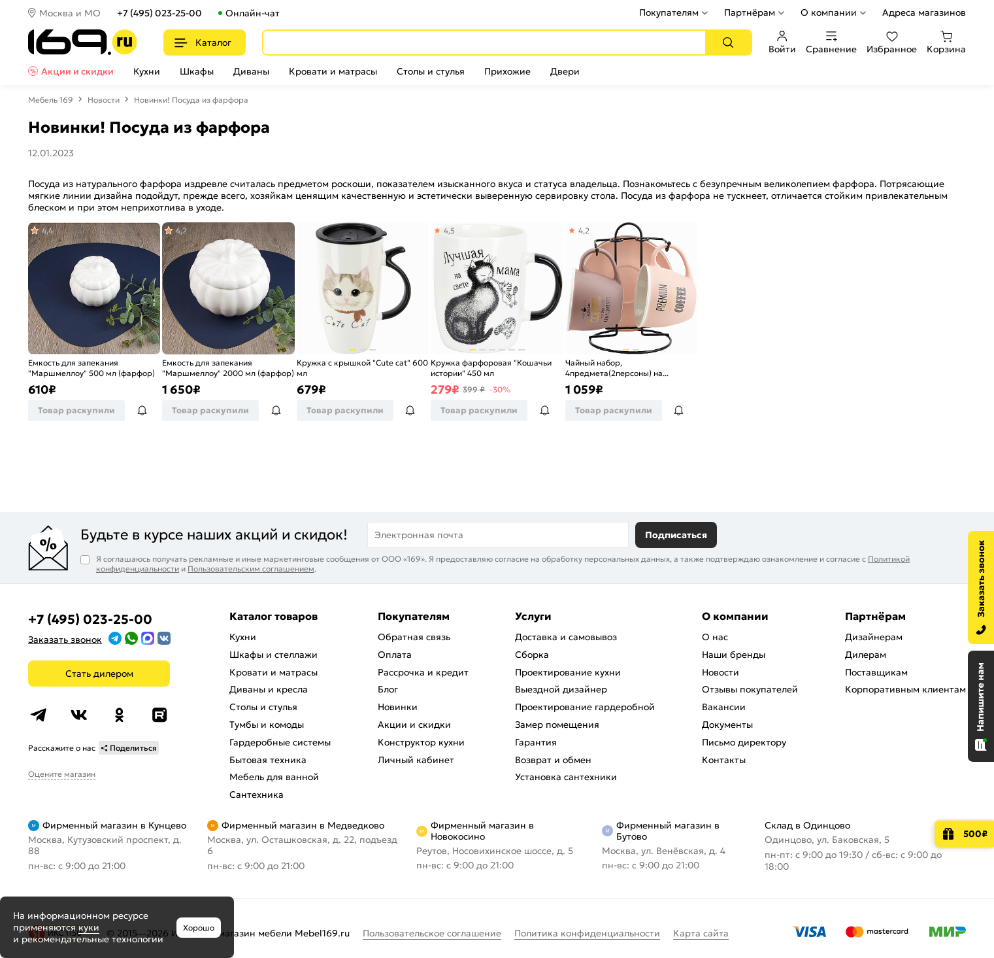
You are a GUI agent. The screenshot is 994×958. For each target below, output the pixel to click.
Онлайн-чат (252, 13)
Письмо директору (744, 742)
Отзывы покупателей (750, 689)
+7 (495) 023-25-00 (159, 13)
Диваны (251, 71)
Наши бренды (733, 654)
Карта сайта (701, 933)
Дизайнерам (874, 637)
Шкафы (197, 71)
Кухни (146, 71)
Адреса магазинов (924, 12)
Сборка (532, 654)
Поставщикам (876, 672)
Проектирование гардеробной (585, 707)
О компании (829, 12)
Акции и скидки (77, 71)
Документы (727, 724)
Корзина (946, 42)
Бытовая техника (267, 760)
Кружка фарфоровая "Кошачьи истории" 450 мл (491, 368)
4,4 (46, 230)
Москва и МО (70, 13)
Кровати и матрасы (333, 71)
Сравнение (831, 42)
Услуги (533, 616)
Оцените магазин (61, 774)
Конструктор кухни (421, 742)
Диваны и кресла (268, 689)
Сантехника (256, 794)
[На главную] (82, 42)
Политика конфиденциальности (587, 933)
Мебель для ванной (274, 777)
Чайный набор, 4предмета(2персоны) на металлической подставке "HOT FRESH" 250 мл (627, 368)
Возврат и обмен (553, 760)
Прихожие (507, 71)
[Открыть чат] (981, 706)
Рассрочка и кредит (423, 672)
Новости (104, 100)
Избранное (892, 42)
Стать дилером (99, 673)
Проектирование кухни (568, 672)
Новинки (398, 707)
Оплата (395, 654)
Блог (388, 689)
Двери (565, 71)
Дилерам (865, 654)
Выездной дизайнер (561, 689)
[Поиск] (728, 42)
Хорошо (198, 927)
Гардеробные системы (280, 742)
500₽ (975, 834)
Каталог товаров (273, 616)
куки (88, 927)
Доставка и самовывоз (566, 637)
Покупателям (669, 12)
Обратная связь (414, 637)
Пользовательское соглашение (432, 933)
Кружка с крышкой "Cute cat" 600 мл (362, 368)
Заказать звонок (65, 639)
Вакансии (724, 707)
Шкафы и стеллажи (273, 654)
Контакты (724, 760)
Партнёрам (749, 12)
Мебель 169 (50, 100)
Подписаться (676, 535)
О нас (715, 637)
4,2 (180, 230)
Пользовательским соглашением (251, 568)
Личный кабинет (416, 760)
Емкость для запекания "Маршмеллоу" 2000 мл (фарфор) (228, 368)
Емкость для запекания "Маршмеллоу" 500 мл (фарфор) (91, 368)
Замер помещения (557, 724)
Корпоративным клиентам (905, 689)
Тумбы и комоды (266, 724)
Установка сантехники (566, 777)
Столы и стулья (431, 71)
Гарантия (536, 742)
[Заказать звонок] (981, 587)
